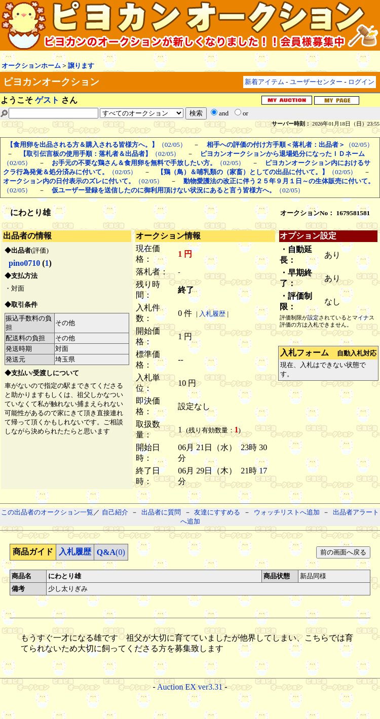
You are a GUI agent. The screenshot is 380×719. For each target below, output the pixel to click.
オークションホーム (31, 65)
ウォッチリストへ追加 (287, 512)
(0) (111, 552)
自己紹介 (115, 512)
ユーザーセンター (316, 82)
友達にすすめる (217, 512)
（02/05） (96, 144)
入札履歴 (212, 313)
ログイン (361, 82)
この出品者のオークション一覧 (47, 512)
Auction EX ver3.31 (189, 687)
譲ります (81, 65)
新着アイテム (264, 82)
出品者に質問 (161, 512)
